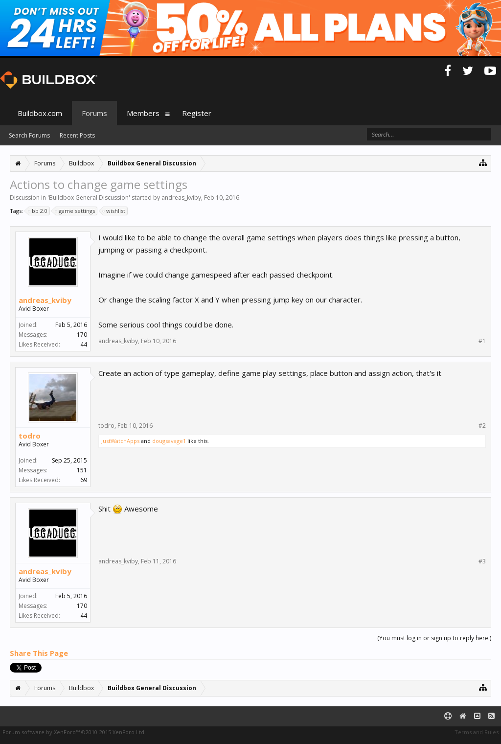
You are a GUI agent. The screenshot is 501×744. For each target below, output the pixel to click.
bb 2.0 (38, 211)
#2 (482, 426)
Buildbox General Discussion (89, 197)
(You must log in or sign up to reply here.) (434, 638)
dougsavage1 (169, 440)
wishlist (114, 211)
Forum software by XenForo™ (74, 732)
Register (196, 113)
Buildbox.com (40, 113)
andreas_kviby (181, 197)
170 (82, 334)
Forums (94, 113)
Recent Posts (77, 135)
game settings (75, 211)
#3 (482, 561)
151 (82, 470)
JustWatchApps (120, 440)
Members (143, 113)
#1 (482, 341)
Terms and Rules (477, 732)
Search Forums (29, 135)
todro (30, 436)
